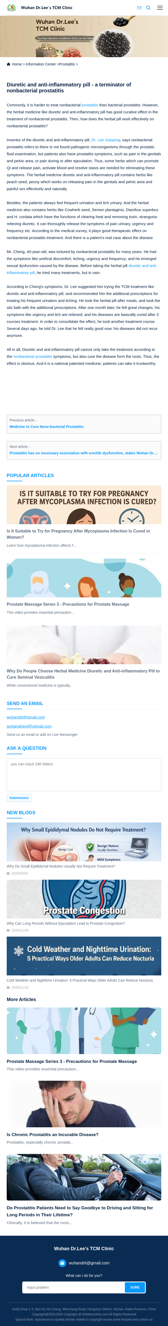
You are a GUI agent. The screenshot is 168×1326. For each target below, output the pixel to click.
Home (17, 64)
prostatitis (90, 105)
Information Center (41, 64)
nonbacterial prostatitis (32, 356)
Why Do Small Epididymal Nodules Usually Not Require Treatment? (61, 866)
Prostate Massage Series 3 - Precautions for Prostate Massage (72, 1061)
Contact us (139, 8)
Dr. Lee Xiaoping (105, 140)
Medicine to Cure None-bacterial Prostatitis (46, 427)
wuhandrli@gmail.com (26, 717)
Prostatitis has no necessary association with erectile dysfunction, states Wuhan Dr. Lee (84, 453)
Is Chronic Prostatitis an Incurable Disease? (52, 1134)
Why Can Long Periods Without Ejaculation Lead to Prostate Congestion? (66, 923)
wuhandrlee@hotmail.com (29, 726)
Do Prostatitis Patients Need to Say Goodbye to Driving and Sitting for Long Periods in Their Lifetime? (80, 1211)
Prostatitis (67, 64)
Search (148, 8)
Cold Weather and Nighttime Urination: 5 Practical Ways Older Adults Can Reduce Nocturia (80, 980)
